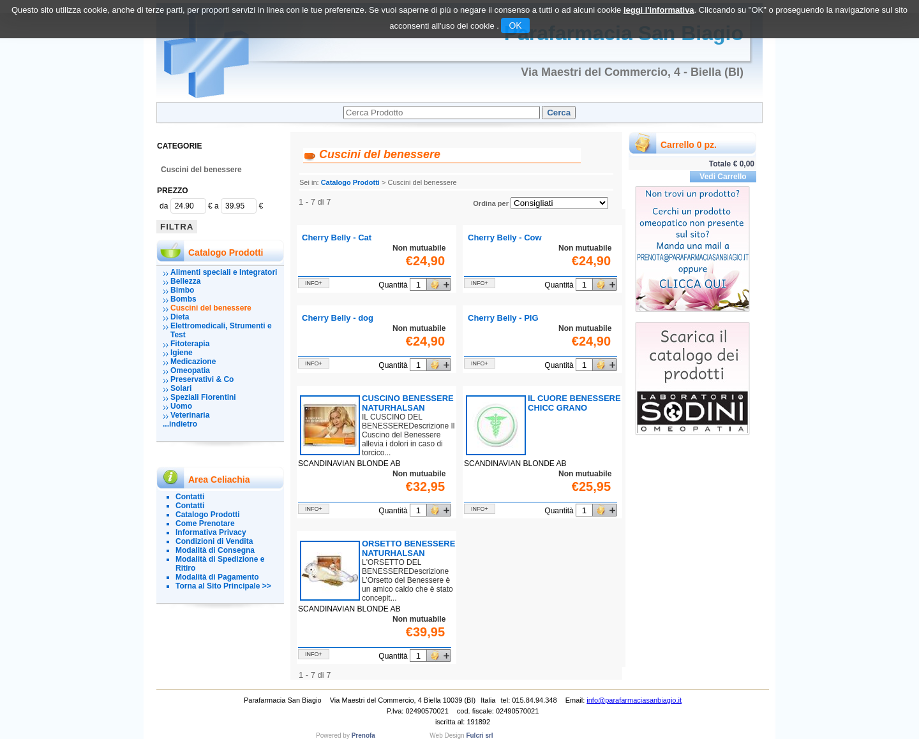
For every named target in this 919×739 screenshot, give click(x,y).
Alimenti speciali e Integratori (223, 272)
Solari (180, 388)
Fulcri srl (479, 735)
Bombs (183, 299)
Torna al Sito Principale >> (223, 586)
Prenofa (363, 735)
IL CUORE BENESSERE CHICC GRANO (574, 403)
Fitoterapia (189, 343)
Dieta (179, 316)
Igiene (181, 352)
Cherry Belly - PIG (503, 318)
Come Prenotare (205, 523)
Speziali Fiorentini (203, 397)
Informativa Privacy (211, 532)
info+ (313, 283)
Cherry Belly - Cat (336, 237)
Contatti (190, 496)
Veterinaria (189, 415)
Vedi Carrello (722, 176)
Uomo (181, 406)
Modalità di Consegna (215, 550)
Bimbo (182, 290)
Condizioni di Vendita (214, 541)
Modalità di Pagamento (217, 577)
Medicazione (193, 361)
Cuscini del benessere (201, 169)
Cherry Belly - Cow (505, 237)
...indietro (180, 424)
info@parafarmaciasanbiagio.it (634, 700)
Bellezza (185, 281)
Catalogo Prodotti (208, 514)
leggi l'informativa (659, 10)
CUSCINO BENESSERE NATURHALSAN (408, 403)
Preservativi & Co (202, 379)
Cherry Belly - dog (337, 318)
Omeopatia (190, 370)
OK (515, 25)
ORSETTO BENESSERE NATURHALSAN (408, 548)
